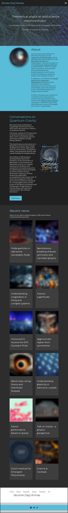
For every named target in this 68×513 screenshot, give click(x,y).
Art (49, 492)
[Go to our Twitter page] (34, 507)
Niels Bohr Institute (39, 61)
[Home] (13, 3)
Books (34, 492)
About (36, 49)
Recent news (19, 211)
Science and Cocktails (49, 100)
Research (26, 492)
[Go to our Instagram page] (37, 507)
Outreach (42, 492)
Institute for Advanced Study (45, 65)
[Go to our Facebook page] (31, 507)
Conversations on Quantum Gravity (23, 118)
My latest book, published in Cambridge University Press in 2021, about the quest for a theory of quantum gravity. (23, 127)
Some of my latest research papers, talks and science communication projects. (30, 216)
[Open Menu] (65, 3)
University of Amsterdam (41, 57)
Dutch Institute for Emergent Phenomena (44, 80)
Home (12, 492)
